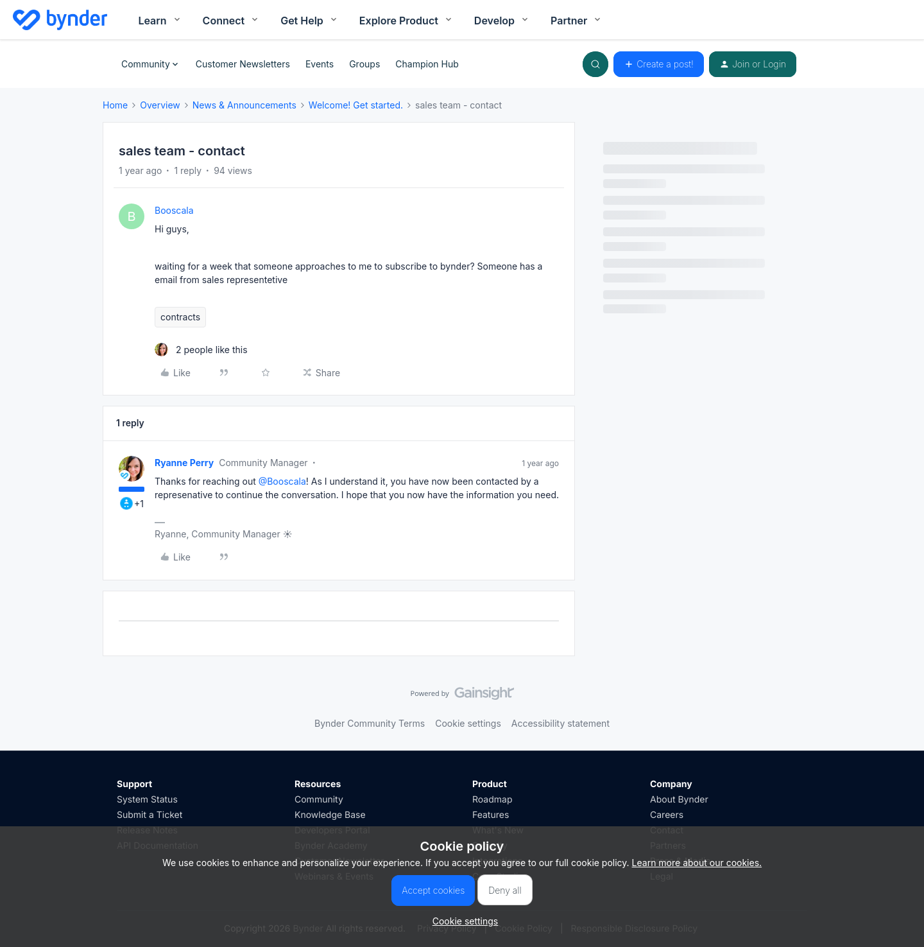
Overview (160, 105)
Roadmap (492, 799)
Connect (232, 21)
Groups (364, 63)
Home (115, 105)
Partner (577, 21)
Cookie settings (468, 723)
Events (319, 63)
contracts (180, 316)
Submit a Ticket (149, 815)
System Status (147, 799)
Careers (666, 815)
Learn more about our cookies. (697, 862)
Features (490, 815)
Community (319, 799)
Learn (160, 21)
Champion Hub (426, 63)
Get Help (309, 21)
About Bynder (679, 799)
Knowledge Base (330, 815)
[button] (658, 64)
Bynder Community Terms (369, 723)
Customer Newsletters (243, 63)
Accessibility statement (560, 723)
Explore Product (406, 21)
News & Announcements (244, 105)
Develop (502, 21)
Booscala (174, 210)
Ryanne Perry (184, 462)
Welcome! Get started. (356, 105)
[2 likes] (201, 349)
